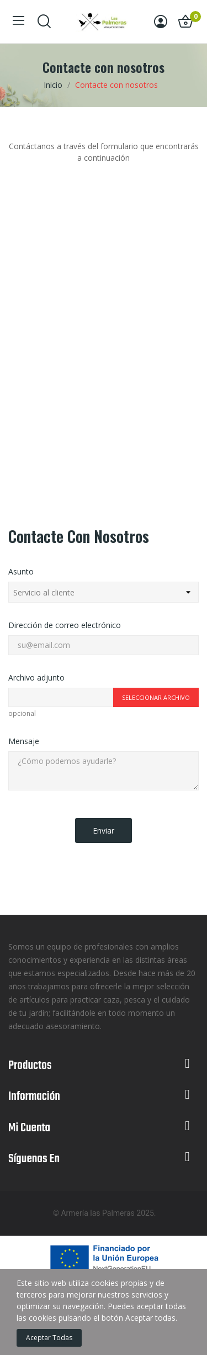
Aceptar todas (49, 1337)
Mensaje (23, 741)
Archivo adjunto (36, 677)
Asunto (21, 571)
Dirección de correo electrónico (64, 625)
